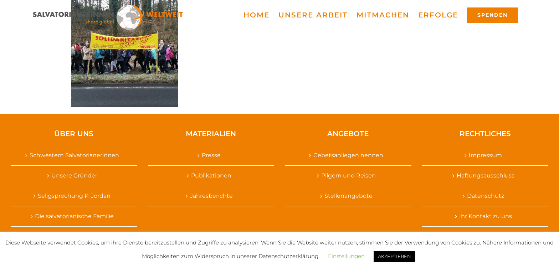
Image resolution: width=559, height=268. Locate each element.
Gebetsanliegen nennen (348, 155)
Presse (211, 155)
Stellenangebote (348, 195)
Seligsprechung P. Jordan (74, 195)
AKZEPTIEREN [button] (394, 256)
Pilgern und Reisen (348, 175)
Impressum (485, 155)
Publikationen (211, 175)
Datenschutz (485, 195)
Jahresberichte (211, 195)
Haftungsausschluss (485, 175)
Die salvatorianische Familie (74, 216)
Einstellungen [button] (346, 256)
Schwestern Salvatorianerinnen (74, 155)
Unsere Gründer (74, 175)
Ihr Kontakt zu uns (485, 216)
